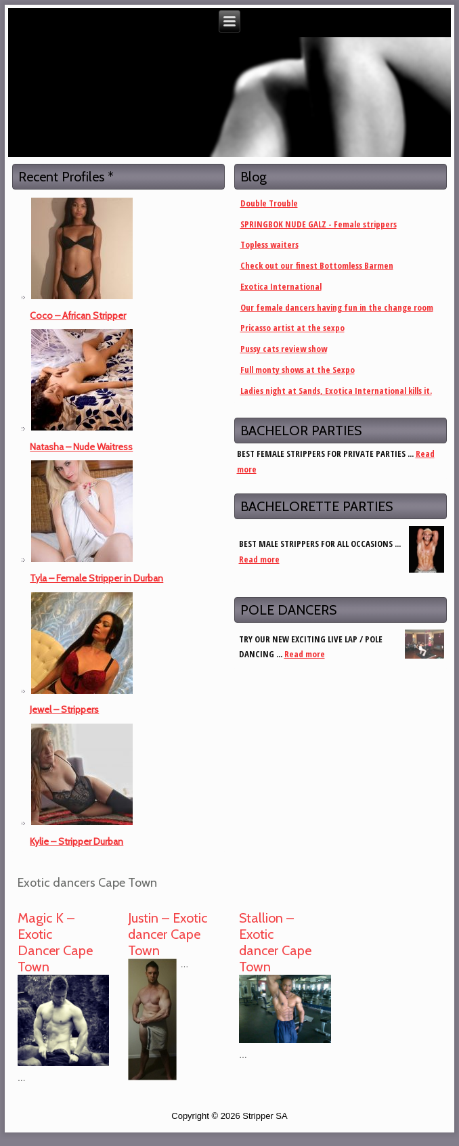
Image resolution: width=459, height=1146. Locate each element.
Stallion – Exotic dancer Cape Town (275, 942)
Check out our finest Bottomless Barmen (316, 265)
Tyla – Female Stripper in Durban (96, 578)
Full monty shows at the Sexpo (297, 369)
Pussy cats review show (283, 349)
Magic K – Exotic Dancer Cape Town (55, 942)
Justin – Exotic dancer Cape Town (167, 934)
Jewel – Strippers (64, 709)
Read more (259, 559)
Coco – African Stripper (78, 315)
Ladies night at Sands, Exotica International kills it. (336, 390)
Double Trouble (269, 203)
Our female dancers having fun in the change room (336, 307)
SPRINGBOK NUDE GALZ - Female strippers (318, 224)
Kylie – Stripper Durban (76, 841)
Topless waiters (269, 244)
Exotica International (281, 286)
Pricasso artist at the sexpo (292, 328)
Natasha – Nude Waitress (81, 447)
